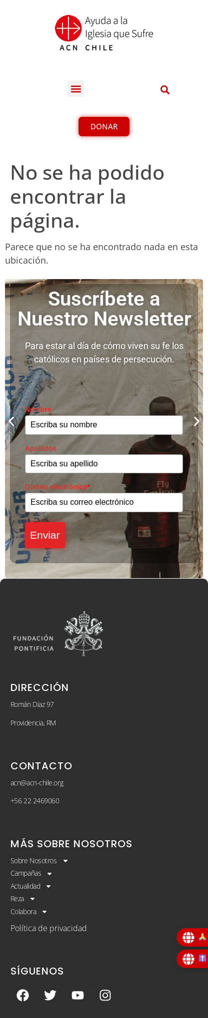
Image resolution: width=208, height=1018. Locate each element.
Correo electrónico (57, 486)
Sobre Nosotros (39, 860)
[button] (76, 88)
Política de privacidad (48, 928)
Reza (23, 898)
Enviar (45, 535)
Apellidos (40, 448)
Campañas (31, 873)
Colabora (29, 911)
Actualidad (31, 886)
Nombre (38, 409)
